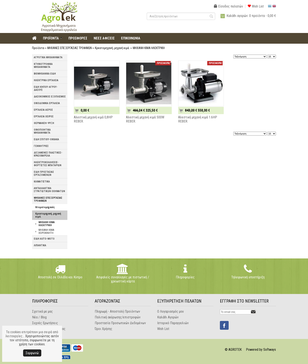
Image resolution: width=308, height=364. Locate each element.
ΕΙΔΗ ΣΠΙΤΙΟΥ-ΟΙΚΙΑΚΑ (46, 139)
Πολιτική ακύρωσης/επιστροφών (118, 317)
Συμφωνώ (32, 353)
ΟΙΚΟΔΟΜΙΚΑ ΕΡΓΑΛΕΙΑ (47, 103)
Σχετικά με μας (42, 311)
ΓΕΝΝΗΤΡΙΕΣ (41, 146)
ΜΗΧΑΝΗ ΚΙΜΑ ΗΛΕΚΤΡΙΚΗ (149, 48)
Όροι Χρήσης (103, 329)
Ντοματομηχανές (45, 207)
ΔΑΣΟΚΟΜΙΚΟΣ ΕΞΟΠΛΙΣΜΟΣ (50, 96)
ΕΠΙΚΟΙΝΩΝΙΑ (130, 38)
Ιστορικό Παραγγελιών (173, 323)
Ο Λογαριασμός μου (170, 311)
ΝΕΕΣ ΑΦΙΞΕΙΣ (104, 38)
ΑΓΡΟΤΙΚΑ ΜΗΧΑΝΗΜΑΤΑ (48, 57)
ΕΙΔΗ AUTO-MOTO (44, 238)
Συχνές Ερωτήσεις (45, 323)
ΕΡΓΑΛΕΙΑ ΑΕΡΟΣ (43, 109)
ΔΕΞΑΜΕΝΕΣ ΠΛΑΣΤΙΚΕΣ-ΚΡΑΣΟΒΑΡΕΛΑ (48, 154)
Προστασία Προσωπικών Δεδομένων (120, 323)
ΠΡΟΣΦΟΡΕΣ (77, 38)
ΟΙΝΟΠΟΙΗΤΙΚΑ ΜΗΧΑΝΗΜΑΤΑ (42, 131)
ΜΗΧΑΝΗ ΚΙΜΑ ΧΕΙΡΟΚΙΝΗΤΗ (46, 231)
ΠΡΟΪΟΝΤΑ (51, 38)
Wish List (255, 6)
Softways (269, 350)
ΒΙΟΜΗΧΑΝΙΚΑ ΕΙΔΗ (45, 73)
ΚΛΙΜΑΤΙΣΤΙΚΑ (42, 181)
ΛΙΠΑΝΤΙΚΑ (40, 245)
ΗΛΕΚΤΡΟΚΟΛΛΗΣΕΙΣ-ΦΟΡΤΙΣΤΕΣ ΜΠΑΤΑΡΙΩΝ (47, 164)
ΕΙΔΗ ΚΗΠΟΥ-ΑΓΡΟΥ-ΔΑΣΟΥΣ (46, 88)
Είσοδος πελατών (228, 6)
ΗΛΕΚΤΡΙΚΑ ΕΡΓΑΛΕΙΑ (46, 80)
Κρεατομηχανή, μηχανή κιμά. (112, 48)
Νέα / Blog (39, 317)
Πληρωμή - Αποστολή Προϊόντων (117, 311)
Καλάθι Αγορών (168, 317)
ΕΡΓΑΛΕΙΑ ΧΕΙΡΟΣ (43, 116)
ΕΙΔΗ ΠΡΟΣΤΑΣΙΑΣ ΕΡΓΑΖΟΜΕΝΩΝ (44, 173)
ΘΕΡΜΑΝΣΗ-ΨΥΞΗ (44, 123)
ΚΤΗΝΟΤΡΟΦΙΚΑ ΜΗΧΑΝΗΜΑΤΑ (43, 66)
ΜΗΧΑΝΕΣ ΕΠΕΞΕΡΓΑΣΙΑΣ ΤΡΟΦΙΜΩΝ (69, 48)
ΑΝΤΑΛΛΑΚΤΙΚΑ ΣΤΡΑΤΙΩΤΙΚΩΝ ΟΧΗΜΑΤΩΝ (49, 190)
